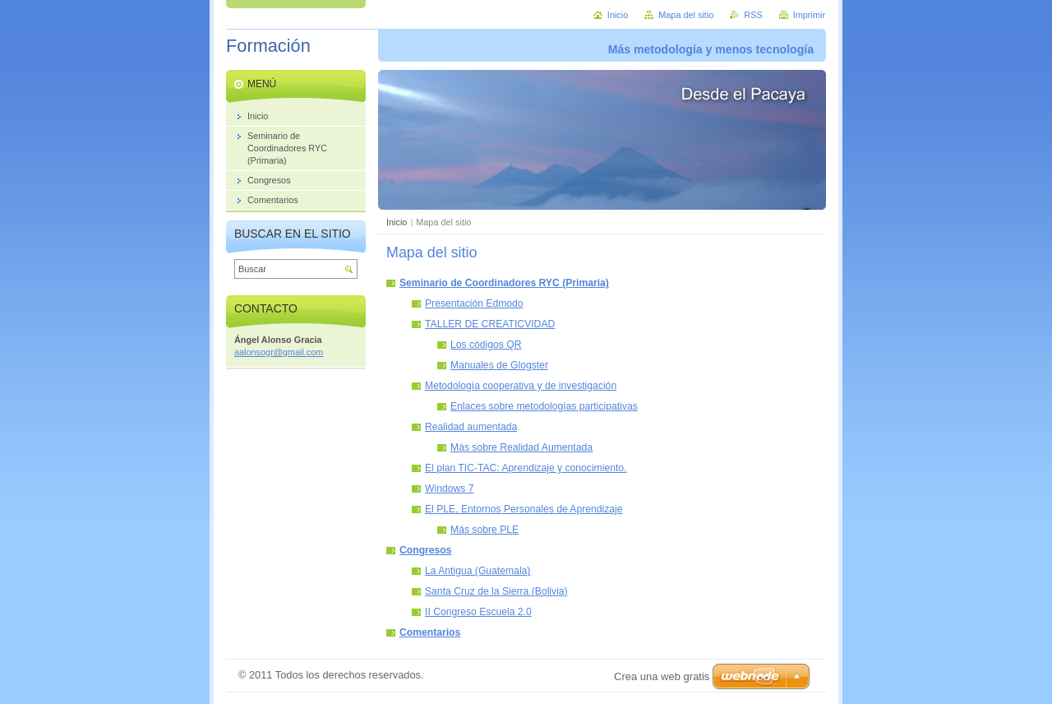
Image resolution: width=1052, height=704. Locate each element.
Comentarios (429, 632)
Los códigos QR (486, 344)
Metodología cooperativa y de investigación (520, 385)
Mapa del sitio (685, 15)
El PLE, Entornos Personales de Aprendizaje (524, 509)
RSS (753, 15)
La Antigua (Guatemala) (477, 571)
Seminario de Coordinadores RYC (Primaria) (504, 283)
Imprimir (809, 15)
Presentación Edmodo (474, 303)
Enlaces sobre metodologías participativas (544, 406)
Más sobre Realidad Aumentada (521, 447)
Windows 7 (449, 488)
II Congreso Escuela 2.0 (478, 612)
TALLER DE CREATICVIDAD (490, 324)
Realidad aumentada (471, 427)
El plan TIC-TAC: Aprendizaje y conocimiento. (526, 468)
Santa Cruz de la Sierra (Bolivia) (496, 591)
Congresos (425, 550)
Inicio (396, 222)
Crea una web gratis (661, 676)
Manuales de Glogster (499, 365)
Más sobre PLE (484, 529)
